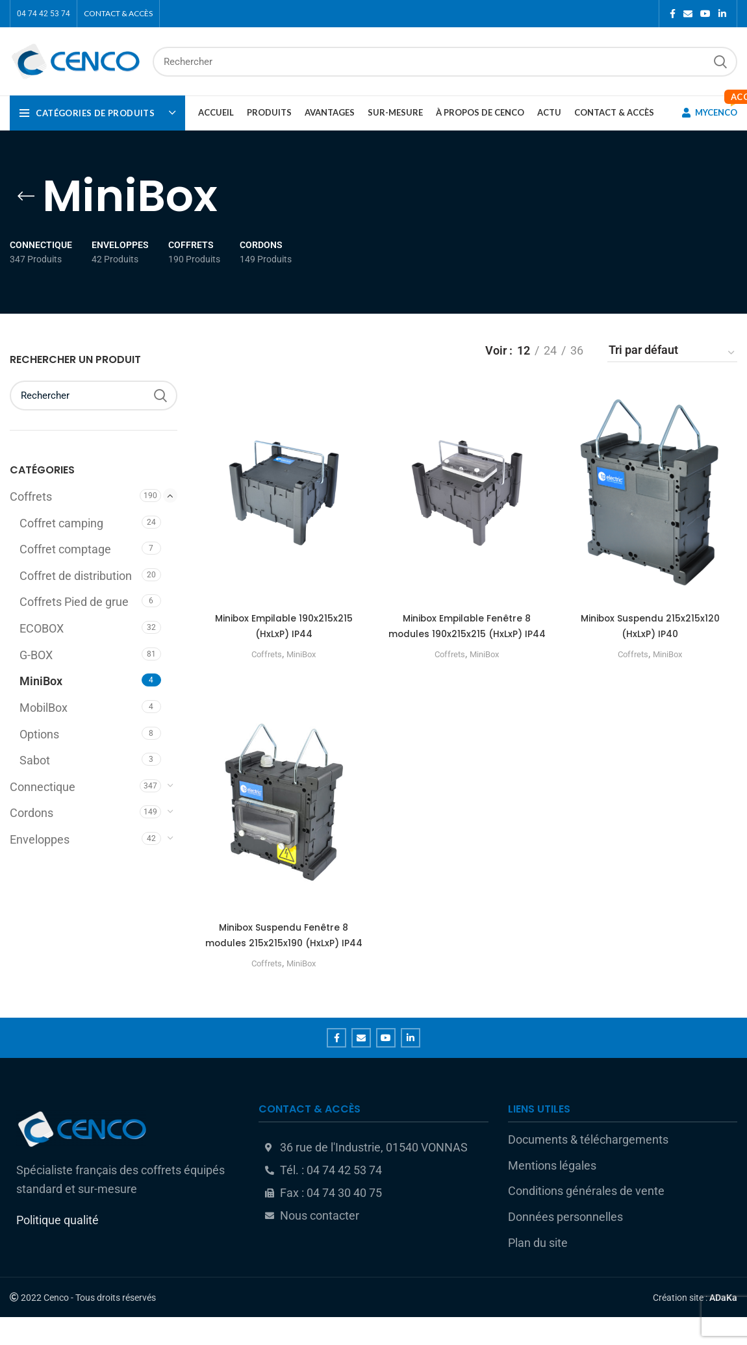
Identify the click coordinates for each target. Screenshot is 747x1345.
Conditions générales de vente (586, 1219)
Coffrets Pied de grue (74, 602)
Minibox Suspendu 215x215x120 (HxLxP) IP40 (651, 626)
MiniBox (40, 681)
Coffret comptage (65, 549)
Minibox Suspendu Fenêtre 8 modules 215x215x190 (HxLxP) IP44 (282, 958)
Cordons (31, 813)
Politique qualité (57, 1247)
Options (39, 734)
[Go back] (26, 196)
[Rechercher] (445, 62)
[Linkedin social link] (722, 13)
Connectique (42, 787)
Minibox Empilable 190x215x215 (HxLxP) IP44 (282, 626)
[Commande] (672, 353)
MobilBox (43, 707)
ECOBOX (41, 628)
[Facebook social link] (672, 13)
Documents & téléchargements (588, 1167)
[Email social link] (687, 13)
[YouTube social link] (705, 13)
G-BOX (36, 655)
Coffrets (31, 496)
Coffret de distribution (75, 576)
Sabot (34, 760)
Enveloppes (40, 839)
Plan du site (538, 1270)
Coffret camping (61, 523)
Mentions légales (552, 1193)
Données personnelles (565, 1244)
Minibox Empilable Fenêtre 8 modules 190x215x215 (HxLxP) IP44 (467, 633)
